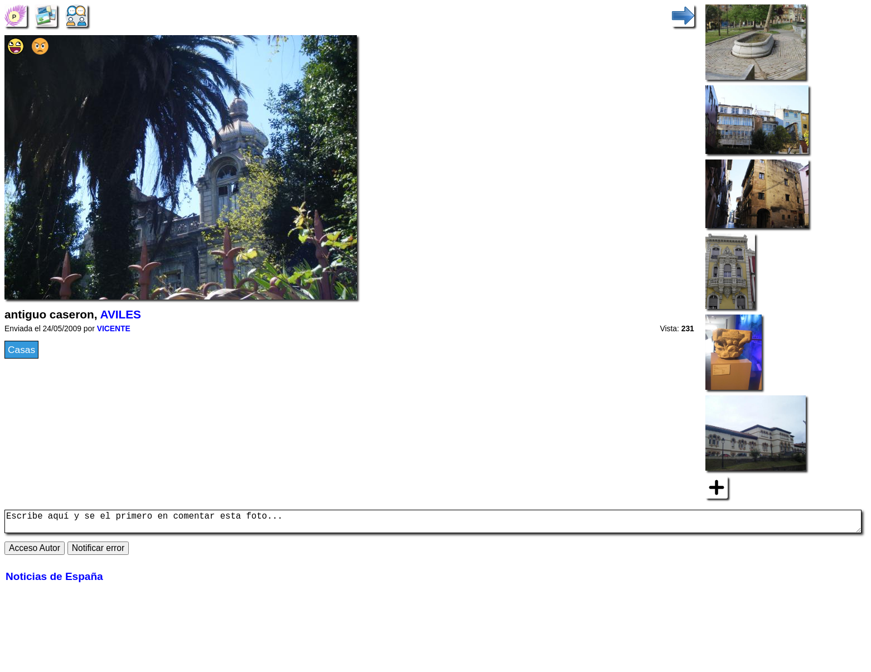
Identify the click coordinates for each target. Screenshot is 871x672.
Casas (21, 349)
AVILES (120, 314)
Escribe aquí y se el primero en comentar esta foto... (433, 524)
